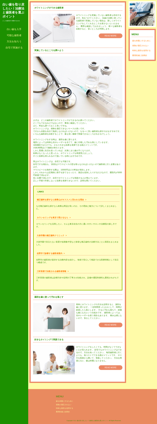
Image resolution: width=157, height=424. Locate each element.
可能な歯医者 (14, 35)
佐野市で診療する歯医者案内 (49, 253)
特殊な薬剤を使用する (141, 52)
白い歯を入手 (14, 29)
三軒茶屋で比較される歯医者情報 (51, 271)
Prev (133, 15)
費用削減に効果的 (139, 57)
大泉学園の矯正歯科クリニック (50, 235)
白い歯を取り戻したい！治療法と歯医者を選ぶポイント (13, 10)
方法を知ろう (14, 41)
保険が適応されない (140, 47)
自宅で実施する (14, 47)
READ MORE (111, 36)
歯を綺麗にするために (141, 42)
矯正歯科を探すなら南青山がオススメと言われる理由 (60, 200)
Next (151, 15)
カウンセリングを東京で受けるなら (52, 218)
